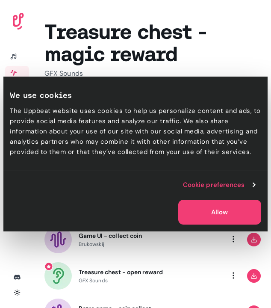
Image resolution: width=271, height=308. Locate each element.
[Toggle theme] (17, 292)
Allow (219, 212)
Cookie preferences (214, 185)
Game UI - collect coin (110, 236)
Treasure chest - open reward (121, 272)
